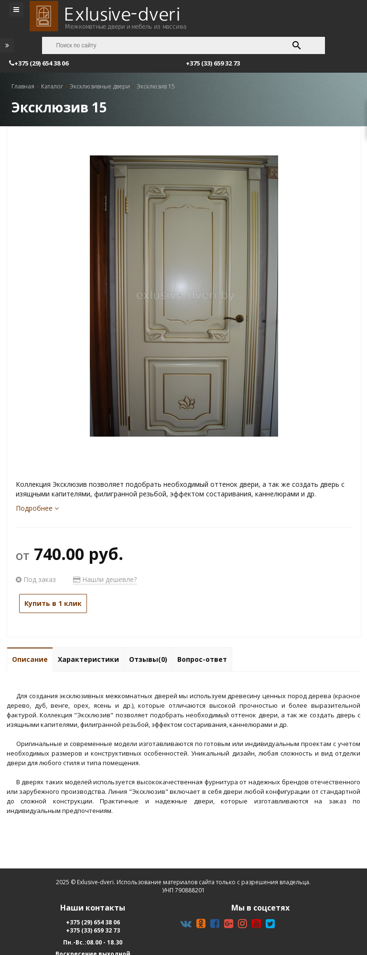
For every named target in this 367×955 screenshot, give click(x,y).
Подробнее (37, 508)
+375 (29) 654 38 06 (93, 922)
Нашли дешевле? (105, 579)
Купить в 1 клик (53, 603)
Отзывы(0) (148, 659)
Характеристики (88, 659)
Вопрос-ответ (202, 659)
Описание (30, 659)
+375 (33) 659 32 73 (93, 930)
